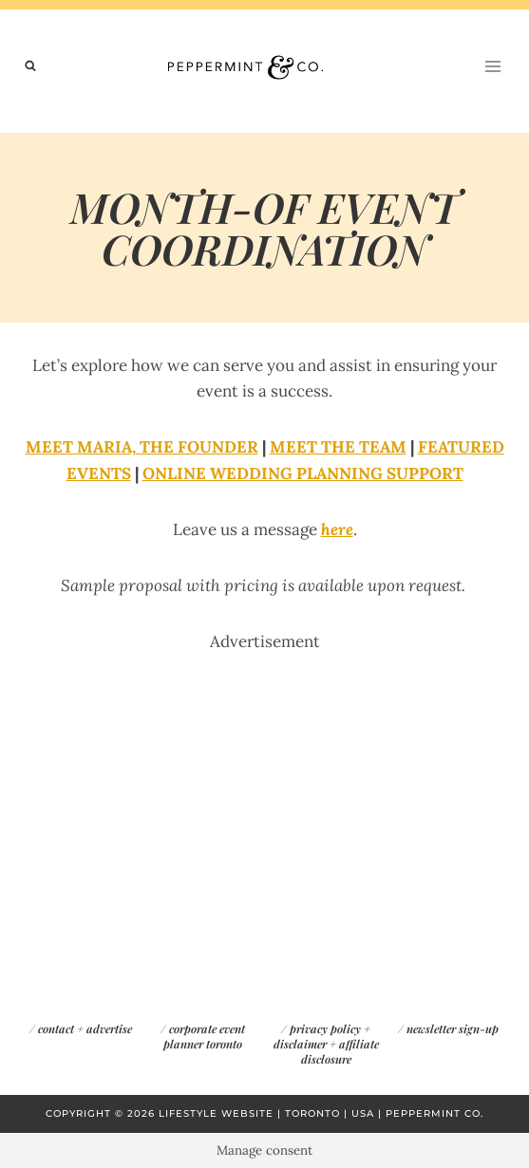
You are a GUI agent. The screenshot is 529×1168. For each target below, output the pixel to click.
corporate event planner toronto (204, 1036)
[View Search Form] (30, 66)
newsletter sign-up (452, 1028)
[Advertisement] (264, 787)
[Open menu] (492, 66)
